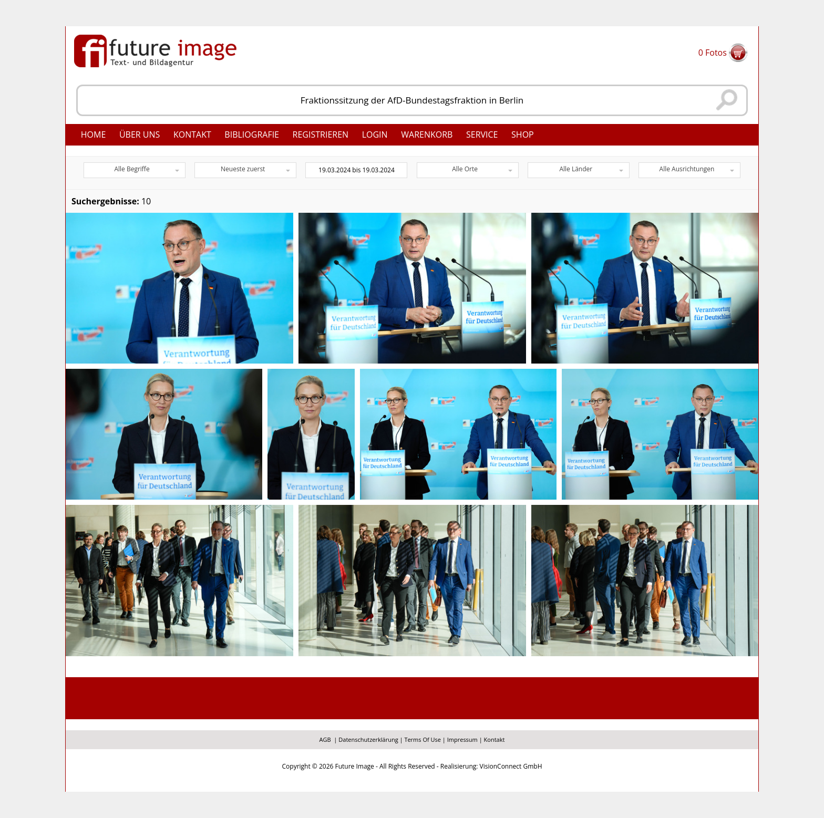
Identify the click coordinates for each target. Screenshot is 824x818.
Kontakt (192, 134)
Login (375, 134)
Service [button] (482, 134)
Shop (522, 134)
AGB (325, 739)
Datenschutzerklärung (368, 739)
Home (93, 134)
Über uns (139, 134)
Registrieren (321, 134)
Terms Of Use (422, 739)
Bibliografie (251, 134)
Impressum (462, 739)
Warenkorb (426, 134)
